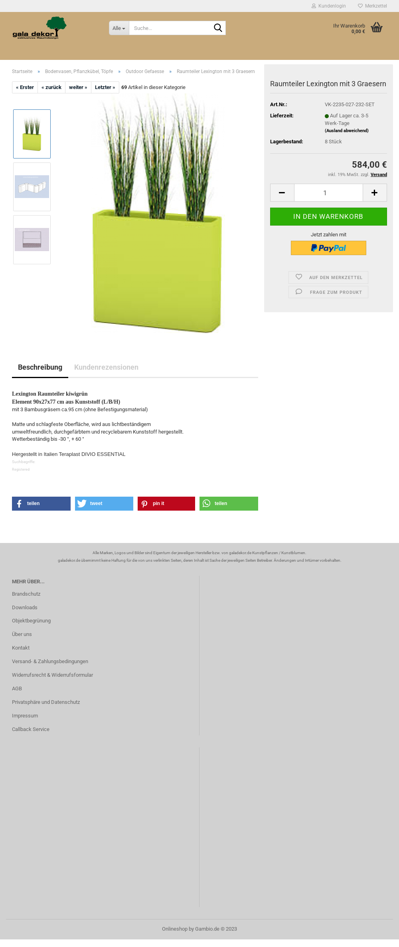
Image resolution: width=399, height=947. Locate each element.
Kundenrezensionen (106, 367)
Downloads (25, 607)
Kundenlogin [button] (329, 6)
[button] (41, 504)
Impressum (25, 716)
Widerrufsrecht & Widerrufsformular (52, 675)
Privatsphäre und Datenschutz (46, 702)
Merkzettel (372, 6)
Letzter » (105, 87)
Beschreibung (40, 367)
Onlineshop (175, 929)
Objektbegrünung (31, 621)
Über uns (22, 634)
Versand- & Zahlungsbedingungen (50, 661)
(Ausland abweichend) (347, 92)
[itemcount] (328, 154)
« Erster (25, 87)
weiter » (78, 87)
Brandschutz (26, 594)
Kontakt (21, 648)
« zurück (51, 87)
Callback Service (30, 729)
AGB (17, 688)
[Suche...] (119, 28)
